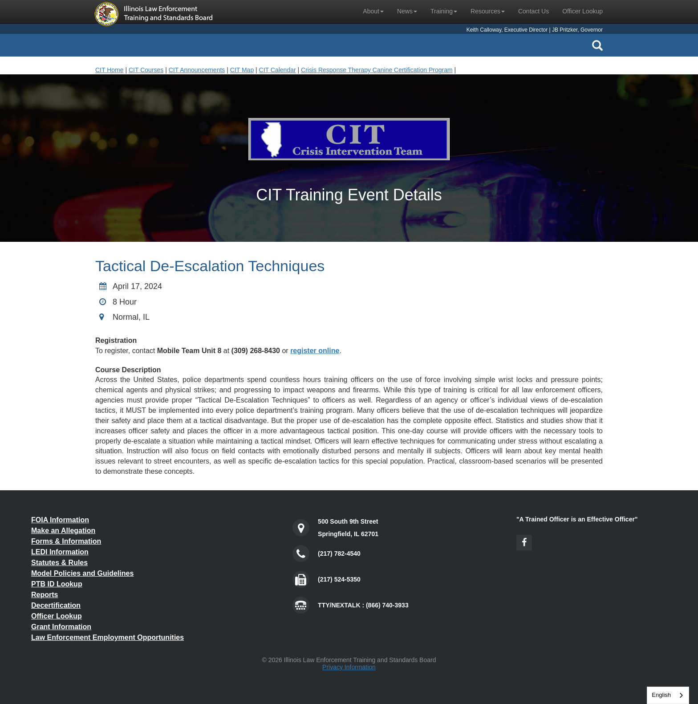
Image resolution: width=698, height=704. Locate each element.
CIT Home (109, 69)
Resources (488, 11)
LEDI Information (60, 552)
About (373, 11)
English (661, 695)
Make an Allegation (63, 530)
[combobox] (668, 695)
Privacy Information (349, 667)
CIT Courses (146, 69)
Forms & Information (66, 541)
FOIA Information (60, 520)
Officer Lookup (582, 11)
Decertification (56, 605)
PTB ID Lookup (56, 584)
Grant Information (61, 627)
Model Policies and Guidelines (82, 573)
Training (443, 11)
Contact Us (533, 11)
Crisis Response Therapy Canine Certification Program (377, 69)
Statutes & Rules (59, 562)
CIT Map (242, 69)
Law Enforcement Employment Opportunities (107, 637)
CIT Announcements (197, 69)
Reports (44, 594)
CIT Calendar (277, 69)
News (407, 11)
